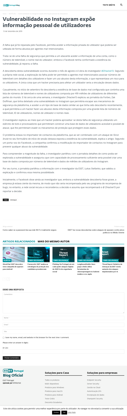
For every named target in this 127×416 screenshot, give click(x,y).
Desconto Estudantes (53, 402)
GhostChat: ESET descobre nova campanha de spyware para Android (13, 266)
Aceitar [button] (56, 412)
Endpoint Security (94, 380)
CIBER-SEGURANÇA (35, 260)
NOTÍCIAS (12, 14)
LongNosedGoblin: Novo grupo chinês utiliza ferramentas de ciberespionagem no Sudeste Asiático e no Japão (88, 269)
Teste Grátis (109, 5)
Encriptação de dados (95, 395)
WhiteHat (17, 383)
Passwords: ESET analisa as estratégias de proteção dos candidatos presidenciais (38, 266)
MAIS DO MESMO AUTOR (54, 241)
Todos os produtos (52, 380)
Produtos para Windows (54, 387)
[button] (121, 5)
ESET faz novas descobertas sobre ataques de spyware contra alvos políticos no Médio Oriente (96, 231)
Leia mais (72, 412)
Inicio (4, 14)
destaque (13, 200)
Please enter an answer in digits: (16, 343)
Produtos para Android (54, 395)
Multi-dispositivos (52, 384)
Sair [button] (64, 412)
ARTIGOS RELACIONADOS (19, 241)
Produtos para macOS (54, 391)
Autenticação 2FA (94, 391)
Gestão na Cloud (93, 387)
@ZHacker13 (107, 71)
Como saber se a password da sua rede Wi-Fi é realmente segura (29, 230)
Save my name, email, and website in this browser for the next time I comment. (37, 337)
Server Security (93, 384)
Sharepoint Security (95, 399)
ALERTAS (7, 260)
